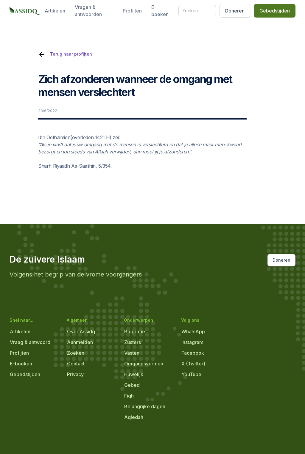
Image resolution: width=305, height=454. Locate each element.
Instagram (192, 342)
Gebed (132, 385)
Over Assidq (81, 331)
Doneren (235, 11)
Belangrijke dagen (144, 406)
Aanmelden (80, 342)
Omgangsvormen (143, 364)
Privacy (75, 374)
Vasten (131, 353)
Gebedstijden (274, 11)
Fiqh (129, 396)
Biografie (134, 331)
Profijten (132, 11)
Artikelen (55, 11)
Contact (76, 364)
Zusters (132, 342)
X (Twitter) (193, 364)
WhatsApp (193, 331)
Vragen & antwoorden (88, 10)
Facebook (192, 353)
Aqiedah (133, 417)
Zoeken (75, 353)
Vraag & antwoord (30, 342)
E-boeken (160, 10)
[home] (25, 10)
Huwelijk (133, 374)
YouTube (191, 374)
